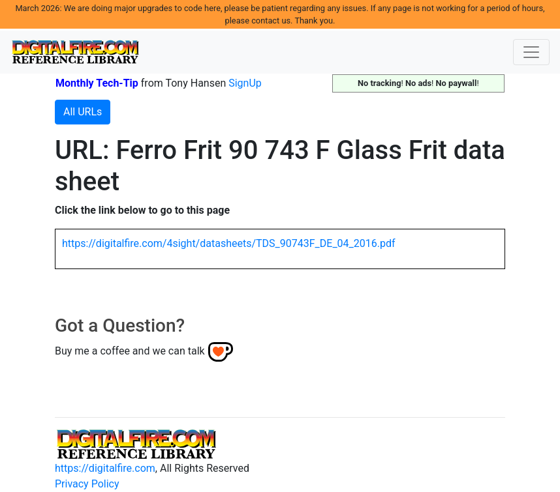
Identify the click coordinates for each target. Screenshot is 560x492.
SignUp (245, 83)
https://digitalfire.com (105, 468)
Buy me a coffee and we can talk (130, 351)
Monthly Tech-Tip (96, 83)
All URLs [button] (82, 112)
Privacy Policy (87, 484)
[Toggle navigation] (531, 52)
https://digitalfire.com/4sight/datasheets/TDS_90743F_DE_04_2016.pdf (229, 243)
